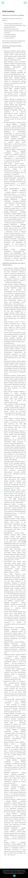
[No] (26, 873)
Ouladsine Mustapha (9, 492)
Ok (14, 875)
